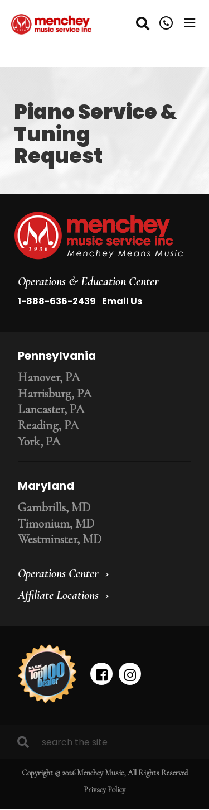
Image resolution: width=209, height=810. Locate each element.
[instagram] (130, 674)
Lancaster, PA (51, 409)
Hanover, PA (49, 377)
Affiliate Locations (58, 595)
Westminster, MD (59, 539)
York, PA (39, 441)
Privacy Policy (104, 789)
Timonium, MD (56, 523)
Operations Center (58, 573)
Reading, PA (48, 425)
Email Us (122, 301)
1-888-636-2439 (57, 301)
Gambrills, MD (54, 507)
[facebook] (101, 674)
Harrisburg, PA (54, 393)
